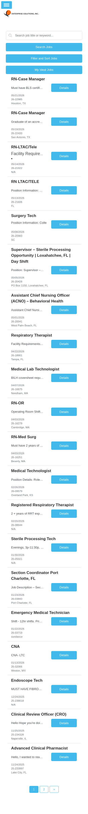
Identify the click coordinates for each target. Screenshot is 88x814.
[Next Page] (54, 789)
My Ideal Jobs (44, 69)
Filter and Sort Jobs (44, 58)
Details (64, 88)
